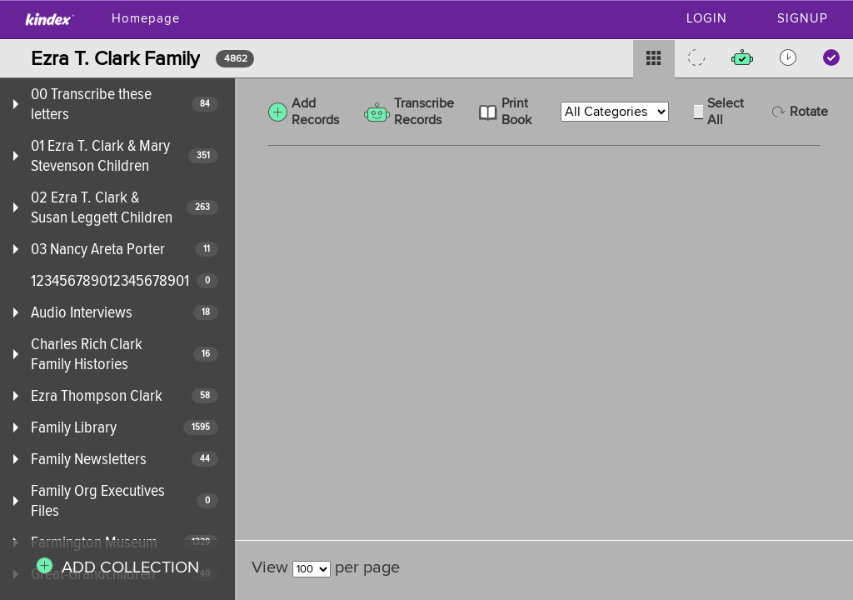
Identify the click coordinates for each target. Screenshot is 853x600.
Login (706, 19)
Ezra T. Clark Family (115, 59)
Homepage (146, 19)
